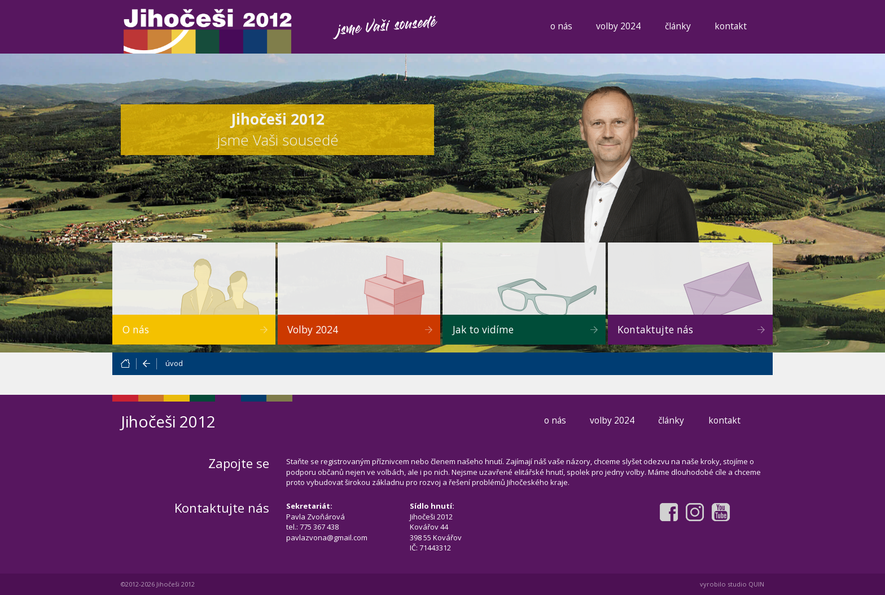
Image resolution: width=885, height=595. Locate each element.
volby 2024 (618, 26)
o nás (561, 26)
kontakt (731, 26)
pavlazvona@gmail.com (326, 537)
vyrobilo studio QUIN (732, 584)
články (678, 26)
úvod (174, 363)
